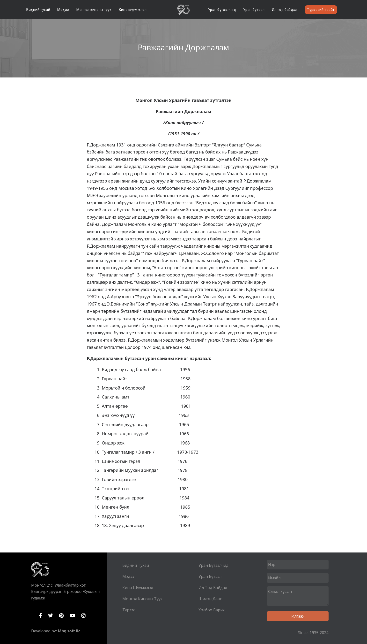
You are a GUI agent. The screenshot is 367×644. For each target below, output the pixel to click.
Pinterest (61, 615)
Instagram (83, 615)
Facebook (40, 615)
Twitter (50, 615)
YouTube (72, 615)
